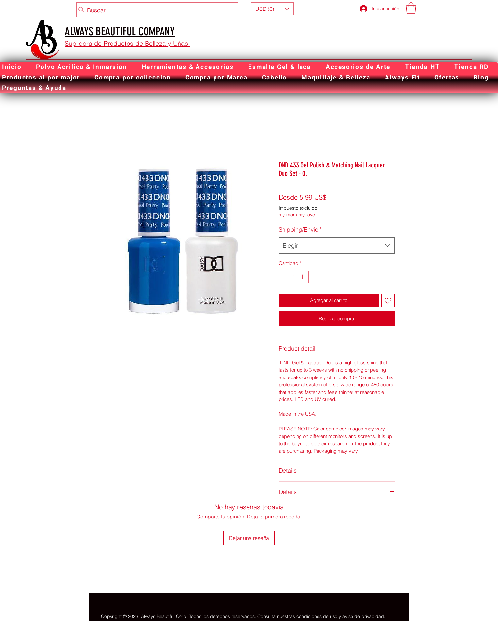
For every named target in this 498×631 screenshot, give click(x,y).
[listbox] (272, 8)
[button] (272, 8)
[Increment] (303, 277)
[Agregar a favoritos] (388, 300)
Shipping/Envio (300, 229)
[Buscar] (155, 10)
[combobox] (337, 245)
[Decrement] (284, 277)
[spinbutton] (293, 277)
